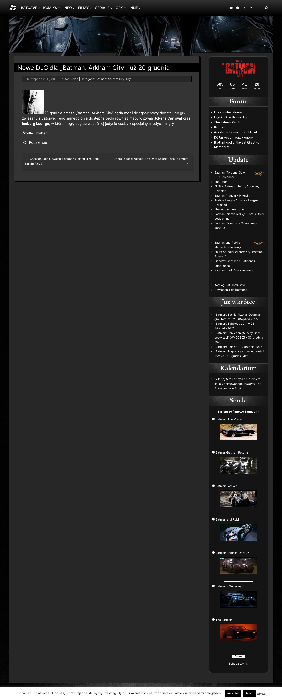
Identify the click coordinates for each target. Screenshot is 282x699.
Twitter (41, 133)
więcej (261, 693)
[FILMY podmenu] (91, 8)
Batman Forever (236, 495)
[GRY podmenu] (125, 8)
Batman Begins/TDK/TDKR (236, 562)
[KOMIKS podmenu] (59, 8)
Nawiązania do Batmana (230, 289)
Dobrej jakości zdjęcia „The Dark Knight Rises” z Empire (151, 158)
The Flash (220, 181)
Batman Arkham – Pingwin (232, 195)
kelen (74, 79)
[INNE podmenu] (140, 8)
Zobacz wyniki (238, 663)
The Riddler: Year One (229, 209)
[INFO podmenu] (74, 8)
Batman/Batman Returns (236, 462)
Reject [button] (249, 693)
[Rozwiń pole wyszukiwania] (266, 7)
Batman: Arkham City (110, 79)
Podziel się (38, 142)
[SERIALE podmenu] (111, 8)
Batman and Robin (236, 529)
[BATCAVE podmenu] (39, 8)
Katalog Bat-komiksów (229, 285)
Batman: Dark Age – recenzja (234, 270)
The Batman (236, 629)
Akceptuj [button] (233, 693)
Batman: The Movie (236, 428)
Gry (128, 79)
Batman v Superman (236, 596)
